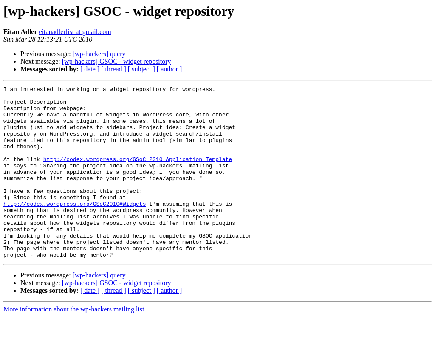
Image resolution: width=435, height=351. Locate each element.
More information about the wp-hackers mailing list (73, 343)
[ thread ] (113, 69)
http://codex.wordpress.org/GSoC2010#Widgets (74, 228)
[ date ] (89, 69)
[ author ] (169, 69)
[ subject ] (141, 69)
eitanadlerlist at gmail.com (75, 31)
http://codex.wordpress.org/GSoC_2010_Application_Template (137, 174)
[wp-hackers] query (99, 53)
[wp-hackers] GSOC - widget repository (116, 61)
